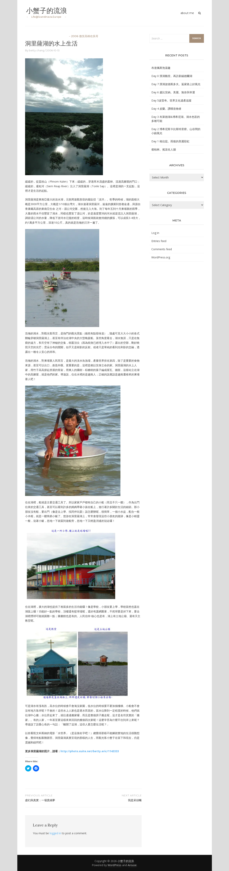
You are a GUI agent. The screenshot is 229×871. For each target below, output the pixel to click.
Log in (155, 233)
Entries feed (158, 241)
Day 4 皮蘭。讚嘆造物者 (166, 108)
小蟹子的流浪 (47, 10)
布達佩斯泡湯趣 (160, 68)
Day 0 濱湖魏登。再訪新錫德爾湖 (171, 76)
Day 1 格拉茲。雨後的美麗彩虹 (170, 141)
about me (187, 13)
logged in (55, 833)
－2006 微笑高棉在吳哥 (83, 36)
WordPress (114, 865)
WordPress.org (160, 257)
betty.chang (36, 50)
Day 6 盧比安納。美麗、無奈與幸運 (173, 92)
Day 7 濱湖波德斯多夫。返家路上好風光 (175, 84)
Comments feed (161, 249)
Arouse (132, 865)
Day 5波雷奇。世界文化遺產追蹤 (171, 100)
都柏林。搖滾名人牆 (163, 149)
